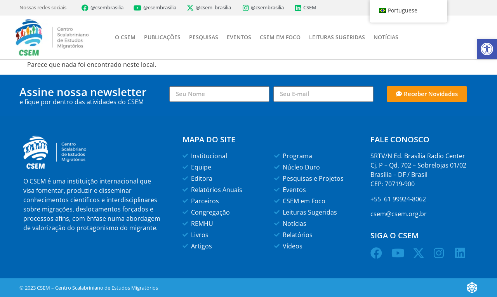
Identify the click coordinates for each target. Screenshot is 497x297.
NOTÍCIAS (386, 37)
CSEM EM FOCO (280, 37)
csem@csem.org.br (398, 214)
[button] (487, 49)
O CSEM (125, 37)
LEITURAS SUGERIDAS (337, 37)
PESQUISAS (203, 37)
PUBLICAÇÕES (162, 37)
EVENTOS (239, 37)
